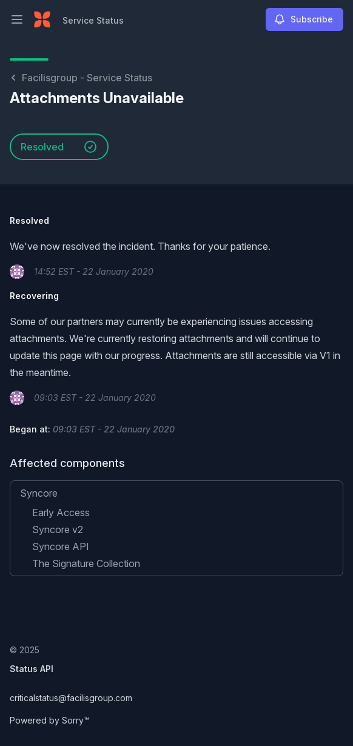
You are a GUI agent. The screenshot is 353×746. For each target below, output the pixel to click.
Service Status (93, 20)
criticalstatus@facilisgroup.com (71, 698)
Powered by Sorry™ (49, 720)
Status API (31, 669)
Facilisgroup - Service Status (81, 78)
